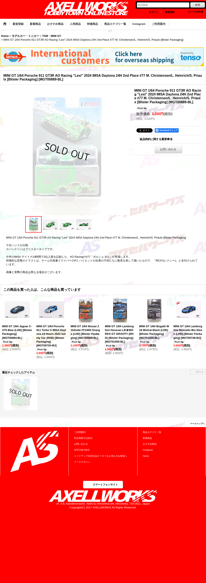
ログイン (153, 12)
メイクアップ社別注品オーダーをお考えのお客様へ (100, 456)
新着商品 (147, 438)
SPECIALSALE (82, 450)
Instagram (148, 450)
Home (146, 456)
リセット (199, 371)
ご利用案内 (80, 432)
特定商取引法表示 (83, 438)
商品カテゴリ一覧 (152, 432)
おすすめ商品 (150, 444)
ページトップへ (197, 423)
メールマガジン (82, 462)
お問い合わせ (168, 149)
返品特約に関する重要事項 (156, 139)
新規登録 (169, 12)
